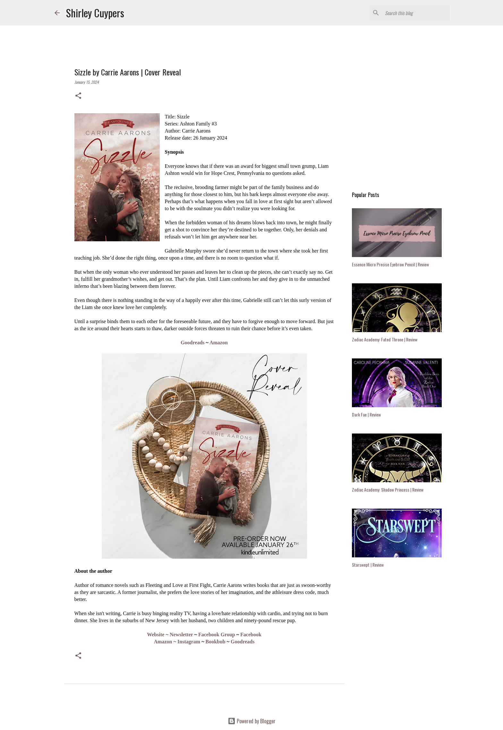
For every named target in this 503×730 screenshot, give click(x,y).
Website (155, 634)
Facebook (250, 634)
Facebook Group (216, 634)
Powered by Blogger (252, 721)
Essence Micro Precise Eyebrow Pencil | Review (390, 264)
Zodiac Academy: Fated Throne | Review (384, 339)
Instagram (188, 641)
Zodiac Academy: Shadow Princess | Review (387, 489)
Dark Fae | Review (366, 414)
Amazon (218, 342)
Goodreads (192, 342)
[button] (78, 96)
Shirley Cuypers (95, 12)
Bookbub (216, 641)
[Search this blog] (416, 13)
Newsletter (181, 634)
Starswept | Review (368, 564)
